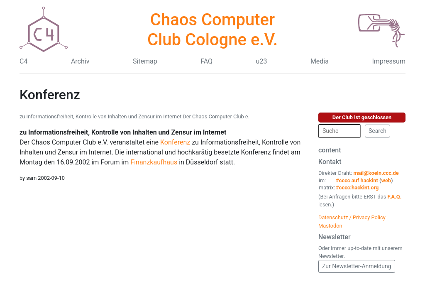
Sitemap (145, 61)
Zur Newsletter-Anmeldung (356, 266)
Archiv (80, 61)
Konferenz (175, 142)
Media (319, 61)
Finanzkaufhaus (153, 162)
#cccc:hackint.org (357, 187)
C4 (23, 61)
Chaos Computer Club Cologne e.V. (212, 29)
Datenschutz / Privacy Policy (352, 217)
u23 (261, 61)
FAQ (206, 61)
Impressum (388, 61)
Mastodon (330, 226)
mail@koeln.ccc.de (375, 173)
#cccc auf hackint (357, 180)
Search (377, 130)
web (386, 180)
